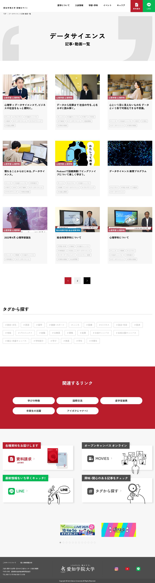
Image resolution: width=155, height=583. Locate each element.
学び (84, 117)
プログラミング (36, 121)
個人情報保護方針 (26, 562)
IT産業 (61, 121)
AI (15, 187)
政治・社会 (125, 187)
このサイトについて (9, 562)
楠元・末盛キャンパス (17, 340)
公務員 (57, 332)
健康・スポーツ (57, 324)
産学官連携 (121, 400)
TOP (4, 14)
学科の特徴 (63, 125)
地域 (72, 246)
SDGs (71, 250)
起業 (84, 332)
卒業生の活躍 (33, 411)
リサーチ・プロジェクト (67, 255)
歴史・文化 (11, 324)
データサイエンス (20, 121)
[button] (141, 530)
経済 (135, 187)
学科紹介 (34, 183)
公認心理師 (10, 125)
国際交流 (77, 400)
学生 (92, 117)
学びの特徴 (34, 400)
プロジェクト (26, 332)
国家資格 (88, 121)
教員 (8, 121)
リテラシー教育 (85, 255)
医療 (17, 255)
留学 (40, 324)
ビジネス (19, 117)
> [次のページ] (87, 280)
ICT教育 (23, 187)
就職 (43, 332)
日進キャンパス (32, 117)
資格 (71, 332)
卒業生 (94, 340)
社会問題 (74, 259)
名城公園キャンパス (127, 332)
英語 (27, 324)
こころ (9, 117)
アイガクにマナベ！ (77, 411)
